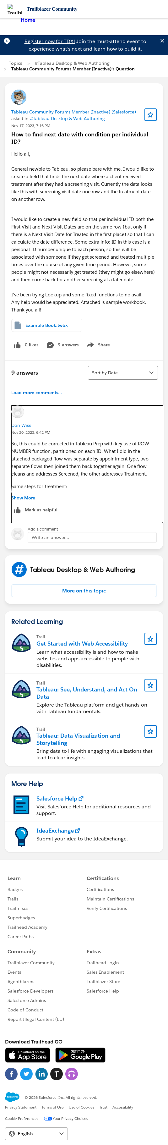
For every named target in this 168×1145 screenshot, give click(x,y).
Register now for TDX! (49, 41)
